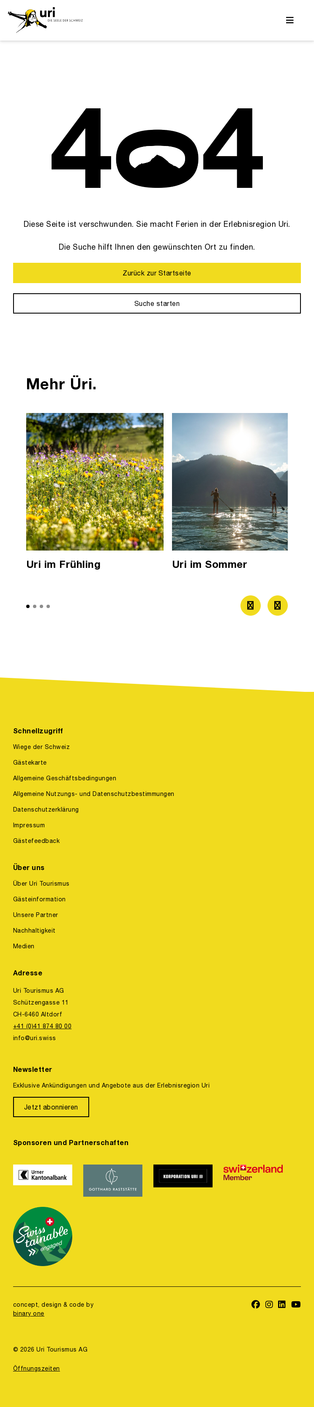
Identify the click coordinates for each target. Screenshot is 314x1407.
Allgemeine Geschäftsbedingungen (64, 778)
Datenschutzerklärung (46, 809)
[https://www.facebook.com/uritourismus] (255, 1305)
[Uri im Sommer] (240, 494)
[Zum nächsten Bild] (278, 605)
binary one (28, 1313)
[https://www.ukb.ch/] (43, 1181)
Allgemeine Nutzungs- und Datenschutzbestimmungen (94, 793)
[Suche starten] (157, 303)
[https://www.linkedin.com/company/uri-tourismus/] (282, 1305)
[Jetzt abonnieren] (51, 1107)
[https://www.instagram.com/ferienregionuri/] (269, 1305)
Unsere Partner (35, 914)
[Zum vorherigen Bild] (250, 605)
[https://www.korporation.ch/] (183, 1181)
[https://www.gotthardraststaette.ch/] (113, 1181)
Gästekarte (30, 762)
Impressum (29, 825)
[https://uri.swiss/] (45, 20)
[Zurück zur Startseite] (157, 273)
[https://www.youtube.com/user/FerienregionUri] (296, 1305)
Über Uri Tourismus (41, 883)
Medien (24, 946)
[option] (95, 494)
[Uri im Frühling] (95, 494)
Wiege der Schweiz (41, 746)
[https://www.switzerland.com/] (254, 1181)
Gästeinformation (39, 899)
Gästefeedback (36, 840)
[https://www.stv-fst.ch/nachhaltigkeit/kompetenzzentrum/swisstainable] (43, 1236)
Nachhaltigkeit (34, 930)
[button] (28, 606)
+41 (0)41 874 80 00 (42, 1026)
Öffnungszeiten (36, 1368)
